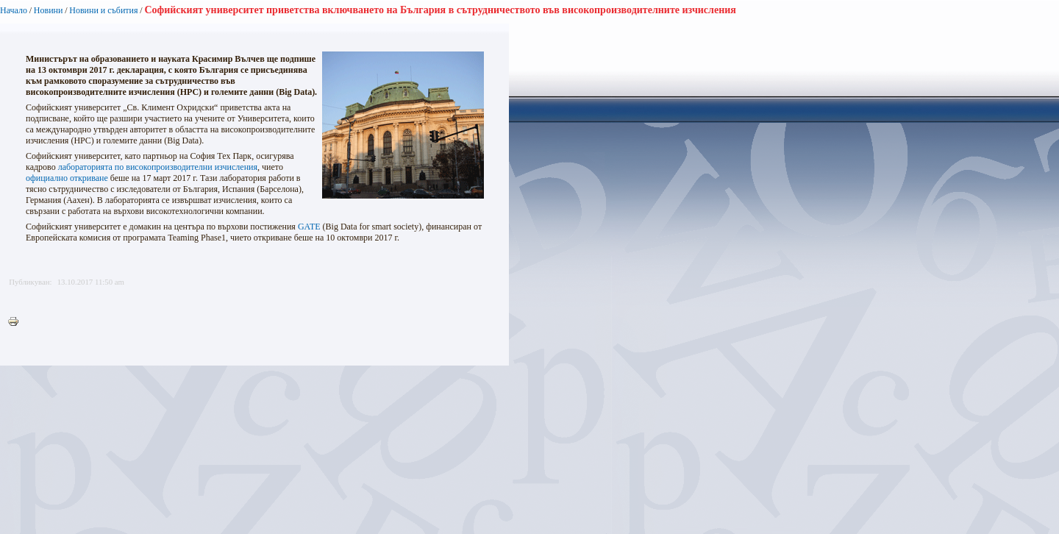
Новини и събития (103, 10)
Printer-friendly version (16, 322)
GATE (309, 226)
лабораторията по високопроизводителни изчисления (157, 167)
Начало (13, 10)
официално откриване (67, 178)
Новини (48, 10)
